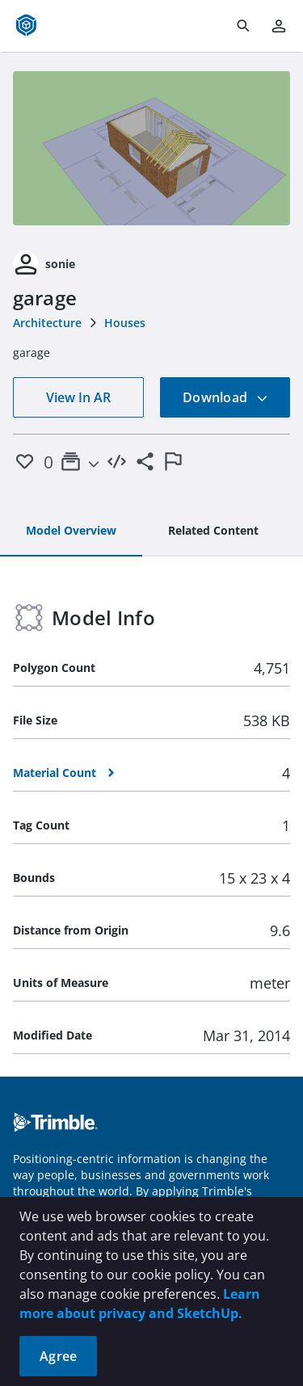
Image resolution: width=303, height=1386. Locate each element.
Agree (58, 1356)
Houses (124, 322)
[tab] (71, 531)
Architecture (47, 322)
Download (225, 397)
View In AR (78, 397)
